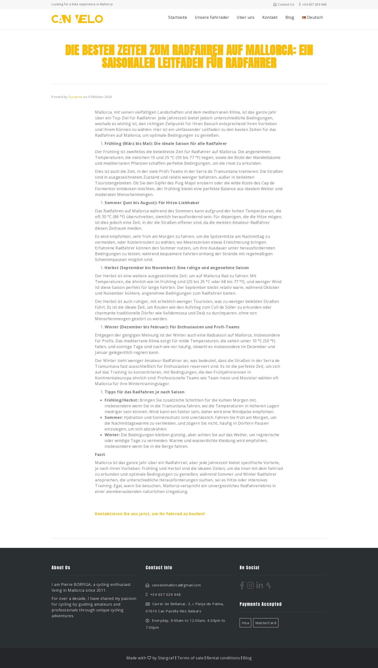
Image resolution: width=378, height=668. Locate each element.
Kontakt (270, 17)
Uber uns (246, 17)
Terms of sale (190, 658)
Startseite (177, 17)
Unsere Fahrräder (212, 17)
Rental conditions (223, 658)
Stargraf (166, 658)
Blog (289, 17)
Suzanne (75, 97)
